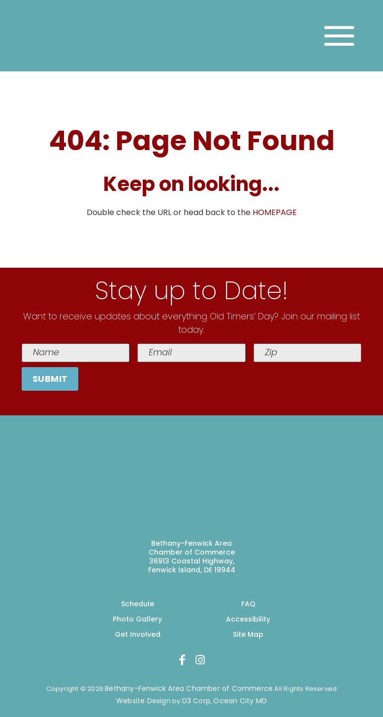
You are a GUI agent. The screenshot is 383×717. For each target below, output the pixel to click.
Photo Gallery (137, 619)
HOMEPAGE (275, 212)
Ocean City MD (240, 701)
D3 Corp (196, 701)
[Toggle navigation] (339, 36)
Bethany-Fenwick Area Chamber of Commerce (189, 688)
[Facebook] (182, 660)
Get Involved (137, 634)
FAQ (248, 604)
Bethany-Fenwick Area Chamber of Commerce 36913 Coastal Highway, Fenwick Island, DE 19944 (191, 556)
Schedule (137, 604)
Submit (50, 379)
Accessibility (248, 619)
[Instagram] (200, 660)
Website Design (143, 701)
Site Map (248, 634)
